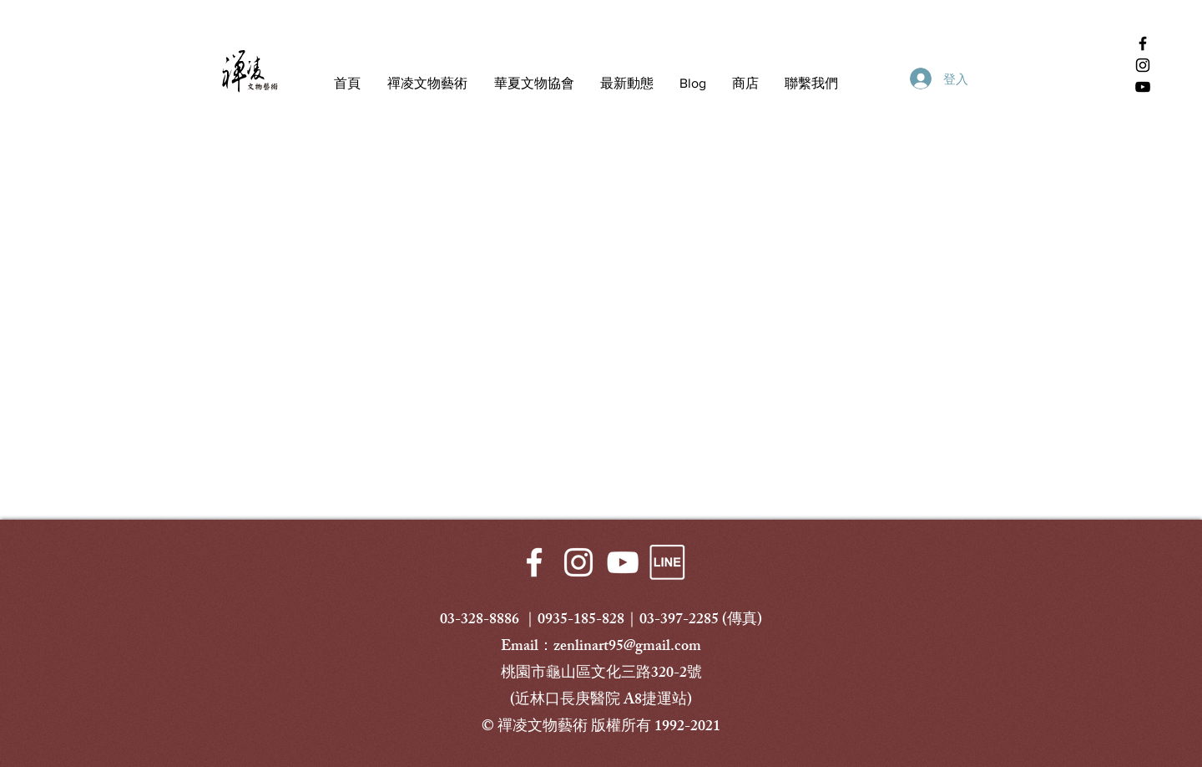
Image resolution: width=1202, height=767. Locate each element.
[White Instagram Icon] (578, 562)
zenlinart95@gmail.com (627, 647)
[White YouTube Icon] (623, 562)
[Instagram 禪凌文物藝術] (1143, 65)
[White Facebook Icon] (534, 562)
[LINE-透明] (667, 562)
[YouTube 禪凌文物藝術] (1143, 87)
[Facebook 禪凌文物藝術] (1143, 43)
